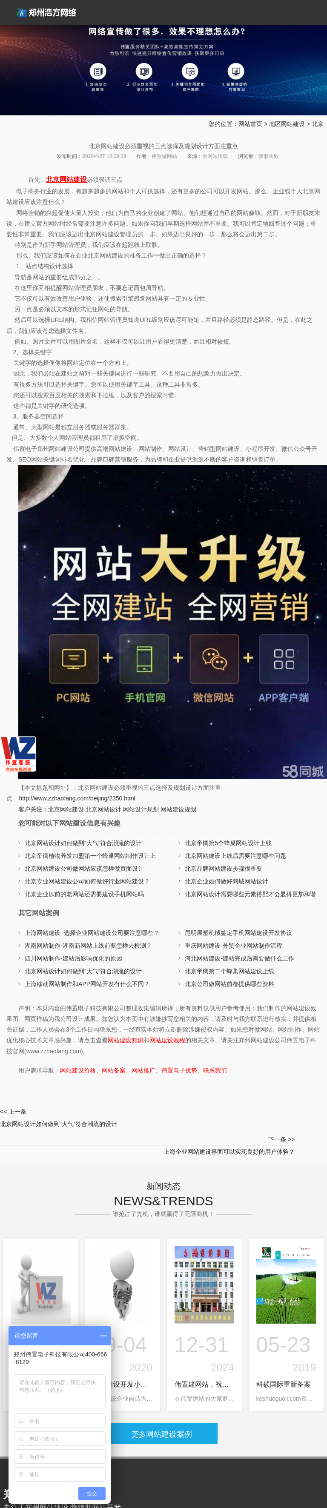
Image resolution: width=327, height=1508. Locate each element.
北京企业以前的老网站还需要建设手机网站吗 (84, 894)
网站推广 (143, 1070)
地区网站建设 (287, 123)
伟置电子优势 (179, 1070)
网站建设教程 (167, 1040)
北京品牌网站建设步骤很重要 (223, 868)
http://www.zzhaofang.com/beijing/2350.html (77, 798)
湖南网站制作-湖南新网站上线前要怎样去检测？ (88, 945)
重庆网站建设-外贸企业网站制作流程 (233, 945)
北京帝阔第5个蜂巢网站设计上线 (228, 843)
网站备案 (114, 1070)
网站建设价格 (78, 1070)
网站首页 (250, 123)
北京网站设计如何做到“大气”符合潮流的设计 (83, 843)
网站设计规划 (141, 809)
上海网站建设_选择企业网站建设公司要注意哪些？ (92, 932)
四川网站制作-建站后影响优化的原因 (73, 958)
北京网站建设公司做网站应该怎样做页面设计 (84, 868)
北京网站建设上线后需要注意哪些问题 (235, 855)
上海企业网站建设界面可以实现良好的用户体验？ (245, 1116)
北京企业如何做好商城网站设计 (226, 881)
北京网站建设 (66, 179)
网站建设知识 (125, 1040)
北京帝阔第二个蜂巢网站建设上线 (229, 971)
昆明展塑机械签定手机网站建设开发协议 (238, 932)
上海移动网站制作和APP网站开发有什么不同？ (87, 983)
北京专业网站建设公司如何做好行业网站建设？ (87, 881)
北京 (318, 123)
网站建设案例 (165, 1406)
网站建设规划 (178, 809)
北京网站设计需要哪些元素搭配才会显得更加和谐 (250, 894)
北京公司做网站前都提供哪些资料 (229, 983)
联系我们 (215, 1070)
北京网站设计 (103, 809)
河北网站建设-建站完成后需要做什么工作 (239, 958)
